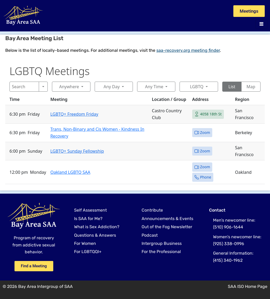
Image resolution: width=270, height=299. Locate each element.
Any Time (154, 87)
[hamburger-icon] (261, 24)
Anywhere (69, 87)
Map (251, 87)
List (231, 87)
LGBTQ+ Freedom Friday (74, 114)
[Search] (24, 87)
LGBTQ (196, 87)
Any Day (112, 87)
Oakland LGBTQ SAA (70, 172)
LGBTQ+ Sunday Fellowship (77, 151)
